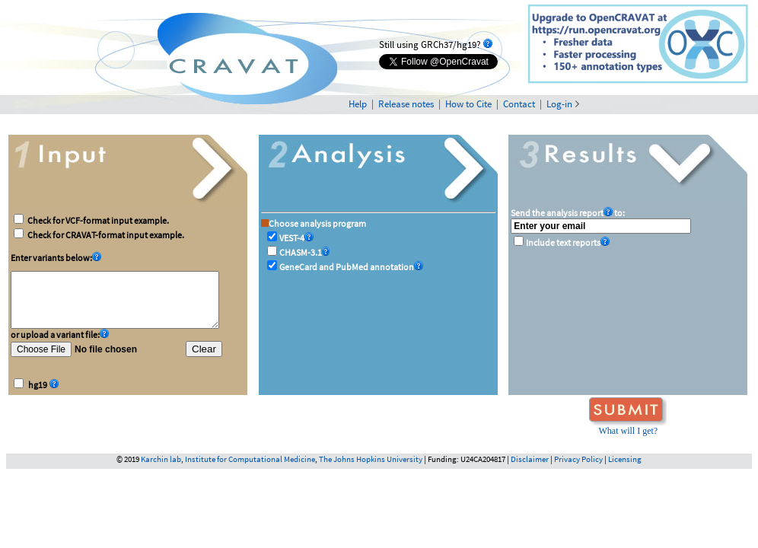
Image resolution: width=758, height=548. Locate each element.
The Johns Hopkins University (370, 459)
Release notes (406, 103)
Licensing (625, 459)
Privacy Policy (578, 459)
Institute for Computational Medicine (250, 459)
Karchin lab (161, 459)
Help (358, 103)
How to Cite (468, 103)
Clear (204, 356)
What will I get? (628, 430)
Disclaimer (530, 459)
